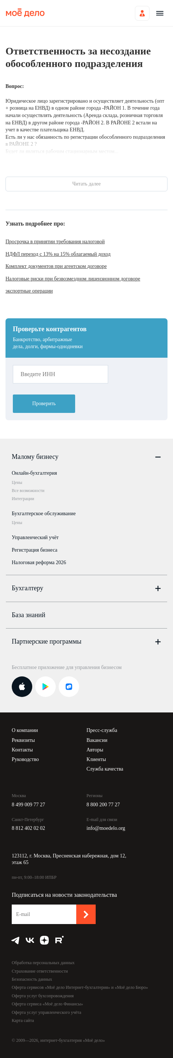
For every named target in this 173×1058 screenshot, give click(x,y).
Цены (17, 482)
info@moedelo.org (105, 828)
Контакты (22, 750)
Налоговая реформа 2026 (39, 562)
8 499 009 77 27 (28, 804)
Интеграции (23, 498)
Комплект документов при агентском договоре (56, 266)
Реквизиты (23, 740)
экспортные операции (29, 291)
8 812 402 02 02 (28, 828)
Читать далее (86, 184)
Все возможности (28, 490)
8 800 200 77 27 (103, 804)
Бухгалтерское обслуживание (44, 513)
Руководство (25, 759)
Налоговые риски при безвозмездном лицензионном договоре (72, 279)
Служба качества (104, 769)
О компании (25, 730)
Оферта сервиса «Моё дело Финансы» (47, 1003)
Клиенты (96, 759)
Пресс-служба (101, 730)
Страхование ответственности (40, 971)
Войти (142, 13)
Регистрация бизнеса (35, 550)
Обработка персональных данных (43, 962)
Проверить (44, 403)
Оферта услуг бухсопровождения (43, 995)
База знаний (28, 615)
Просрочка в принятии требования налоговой (55, 241)
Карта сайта (23, 1020)
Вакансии (96, 740)
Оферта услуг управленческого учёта (46, 1012)
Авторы (94, 750)
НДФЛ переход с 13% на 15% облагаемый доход (58, 254)
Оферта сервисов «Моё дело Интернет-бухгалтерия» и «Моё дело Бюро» (80, 987)
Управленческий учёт (35, 537)
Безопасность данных (32, 979)
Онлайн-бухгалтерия (34, 473)
